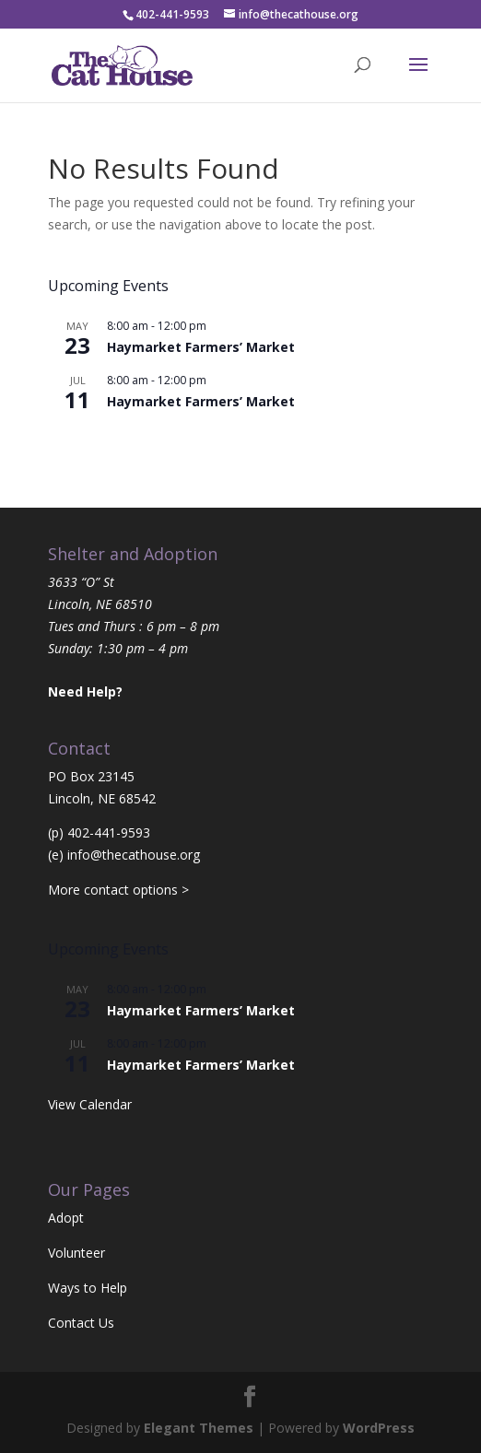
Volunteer (76, 1252)
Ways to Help (87, 1287)
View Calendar (90, 441)
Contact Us (81, 1322)
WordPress (379, 1427)
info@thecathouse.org (133, 854)
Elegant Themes (198, 1427)
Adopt (66, 1217)
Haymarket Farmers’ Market (201, 347)
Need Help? (85, 691)
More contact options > (118, 889)
